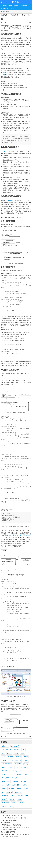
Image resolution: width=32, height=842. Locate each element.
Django (26, 764)
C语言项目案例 (6, 749)
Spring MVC (5, 778)
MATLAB (9, 792)
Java (5, 151)
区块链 (14, 802)
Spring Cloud (6, 781)
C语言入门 (5, 746)
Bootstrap (5, 795)
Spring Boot (15, 778)
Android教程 (5, 802)
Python (26, 760)
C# (3, 792)
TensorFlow (17, 764)
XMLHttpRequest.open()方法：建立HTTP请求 (15, 834)
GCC (22, 753)
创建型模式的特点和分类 (4, 22)
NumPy (4, 767)
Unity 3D (4, 760)
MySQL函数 (15, 785)
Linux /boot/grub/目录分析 (9, 820)
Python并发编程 (7, 764)
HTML (12, 795)
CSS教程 (20, 795)
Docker (21, 802)
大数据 (4, 806)
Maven (19, 774)
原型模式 (27, 22)
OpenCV (18, 756)
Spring (3, 74)
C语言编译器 (15, 746)
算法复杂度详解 (6, 822)
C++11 (9, 753)
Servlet (6, 72)
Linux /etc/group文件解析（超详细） (12, 815)
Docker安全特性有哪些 (8, 832)
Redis (3, 788)
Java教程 (24, 767)
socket (16, 753)
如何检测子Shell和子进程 (8, 829)
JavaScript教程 (13, 5)
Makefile (10, 756)
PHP (26, 795)
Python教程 (4, 8)
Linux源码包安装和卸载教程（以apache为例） (15, 827)
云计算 (11, 806)
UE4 (11, 760)
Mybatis (23, 781)
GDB (3, 756)
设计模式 (8, 12)
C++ (23, 749)
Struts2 (12, 774)
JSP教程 (4, 774)
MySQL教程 (5, 785)
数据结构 (16, 749)
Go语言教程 (23, 5)
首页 (3, 12)
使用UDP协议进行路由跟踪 (9, 836)
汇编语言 (4, 799)
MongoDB (11, 788)
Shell (16, 767)
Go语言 (26, 788)
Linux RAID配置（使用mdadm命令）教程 (13, 818)
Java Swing (13, 771)
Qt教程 (26, 756)
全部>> (12, 8)
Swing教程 (4, 5)
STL (3, 753)
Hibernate (16, 781)
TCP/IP (12, 799)
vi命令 (19, 799)
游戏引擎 (18, 760)
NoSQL (24, 785)
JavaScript (18, 792)
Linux (10, 767)
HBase (19, 788)
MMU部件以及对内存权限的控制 (11, 825)
